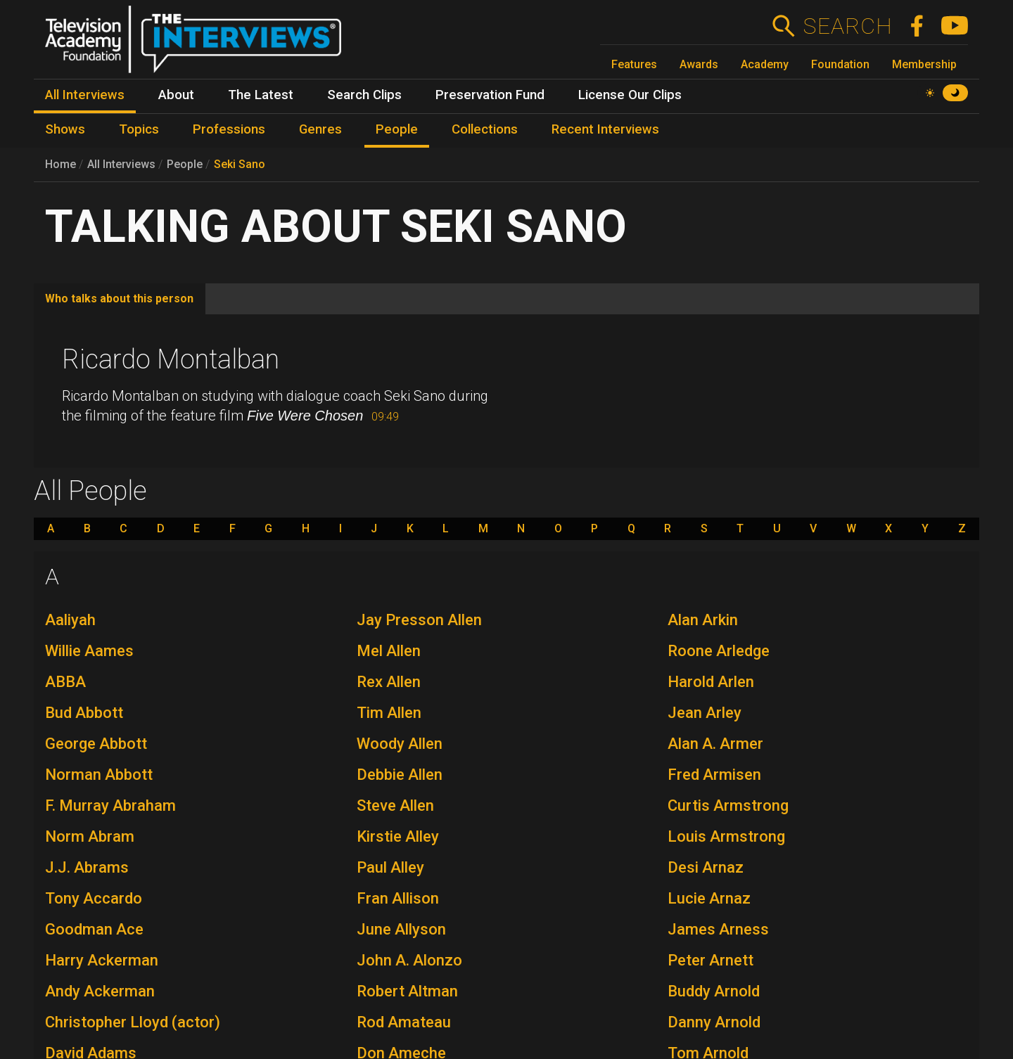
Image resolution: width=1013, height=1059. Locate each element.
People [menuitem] (397, 129)
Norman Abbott (99, 774)
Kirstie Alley (398, 836)
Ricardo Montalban (170, 359)
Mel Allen (389, 651)
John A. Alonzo (409, 960)
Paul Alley (390, 867)
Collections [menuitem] (485, 129)
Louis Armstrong (726, 836)
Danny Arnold (714, 1022)
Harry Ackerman (101, 960)
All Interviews (121, 164)
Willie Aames (89, 651)
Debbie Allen (399, 774)
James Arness (718, 929)
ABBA (65, 682)
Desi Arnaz (706, 867)
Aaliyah (70, 620)
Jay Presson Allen (419, 620)
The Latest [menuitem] (260, 95)
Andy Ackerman (100, 991)
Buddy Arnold (714, 991)
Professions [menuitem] (229, 129)
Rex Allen (389, 682)
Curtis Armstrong (728, 805)
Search (847, 26)
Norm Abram (89, 836)
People (185, 164)
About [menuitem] (176, 95)
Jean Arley (704, 712)
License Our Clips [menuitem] (630, 95)
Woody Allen (399, 743)
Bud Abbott (84, 712)
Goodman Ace (94, 929)
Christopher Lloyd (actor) (132, 1022)
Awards (699, 64)
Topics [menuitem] (139, 129)
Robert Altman (407, 991)
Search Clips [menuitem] (364, 95)
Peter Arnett (710, 960)
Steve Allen (395, 805)
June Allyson (401, 929)
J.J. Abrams (87, 867)
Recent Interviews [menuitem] (605, 129)
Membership (924, 64)
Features (634, 64)
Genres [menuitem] (320, 129)
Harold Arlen (711, 682)
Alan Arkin (703, 620)
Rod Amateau (404, 1022)
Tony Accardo (93, 898)
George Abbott (96, 743)
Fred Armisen (714, 774)
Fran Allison (398, 898)
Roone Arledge (719, 651)
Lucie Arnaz (709, 898)
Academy (765, 64)
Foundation (840, 64)
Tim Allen (389, 712)
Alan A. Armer (715, 743)
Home (60, 164)
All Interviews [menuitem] (85, 95)
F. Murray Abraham (110, 805)
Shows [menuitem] (65, 129)
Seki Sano (239, 164)
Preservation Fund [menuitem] (489, 95)
